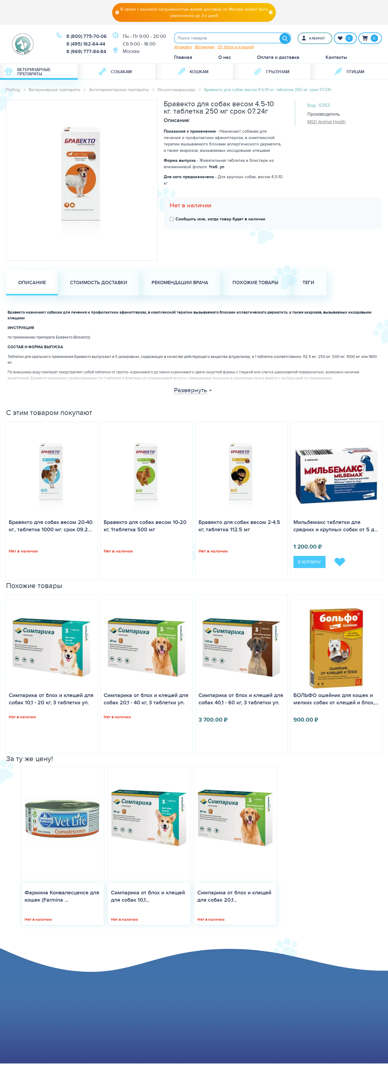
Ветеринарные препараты (28, 73)
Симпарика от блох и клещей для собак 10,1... (148, 897)
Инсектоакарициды (177, 91)
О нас (224, 58)
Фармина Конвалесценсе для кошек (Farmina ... (62, 897)
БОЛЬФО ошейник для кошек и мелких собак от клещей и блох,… (336, 700)
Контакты (336, 58)
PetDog (13, 91)
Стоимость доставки (98, 283)
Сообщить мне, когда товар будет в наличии (217, 220)
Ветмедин (204, 48)
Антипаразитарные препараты (119, 91)
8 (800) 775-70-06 (86, 37)
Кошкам (193, 73)
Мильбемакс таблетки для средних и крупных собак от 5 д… (335, 527)
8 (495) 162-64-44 (85, 44)
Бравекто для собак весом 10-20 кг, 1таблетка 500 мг (145, 527)
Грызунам (271, 73)
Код (311, 106)
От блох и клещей (235, 48)
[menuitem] (39, 73)
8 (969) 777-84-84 (86, 52)
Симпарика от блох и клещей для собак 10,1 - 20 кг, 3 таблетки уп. (51, 700)
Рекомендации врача (180, 283)
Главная (183, 58)
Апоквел (183, 48)
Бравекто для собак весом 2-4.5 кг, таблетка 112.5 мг (239, 527)
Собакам (115, 73)
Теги (308, 283)
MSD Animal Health (326, 123)
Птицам (349, 73)
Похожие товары (255, 283)
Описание (32, 283)
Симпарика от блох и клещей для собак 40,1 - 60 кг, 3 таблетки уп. (241, 700)
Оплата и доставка (278, 58)
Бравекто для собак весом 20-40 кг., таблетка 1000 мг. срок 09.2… (50, 527)
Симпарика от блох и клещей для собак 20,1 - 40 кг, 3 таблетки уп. (146, 700)
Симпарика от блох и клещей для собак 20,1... (234, 897)
